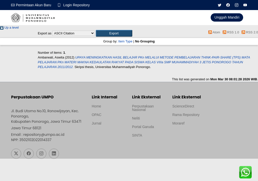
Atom (213, 32)
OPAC (97, 114)
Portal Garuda (143, 127)
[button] (114, 33)
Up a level (9, 27)
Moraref (178, 123)
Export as (44, 33)
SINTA (137, 135)
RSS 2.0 (249, 32)
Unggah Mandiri (226, 17)
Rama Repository (186, 114)
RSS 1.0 (230, 32)
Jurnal (96, 123)
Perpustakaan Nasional (143, 107)
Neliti (136, 118)
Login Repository (76, 5)
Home (96, 106)
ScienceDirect (183, 106)
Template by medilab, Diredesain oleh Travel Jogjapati (108, 135)
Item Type (125, 41)
